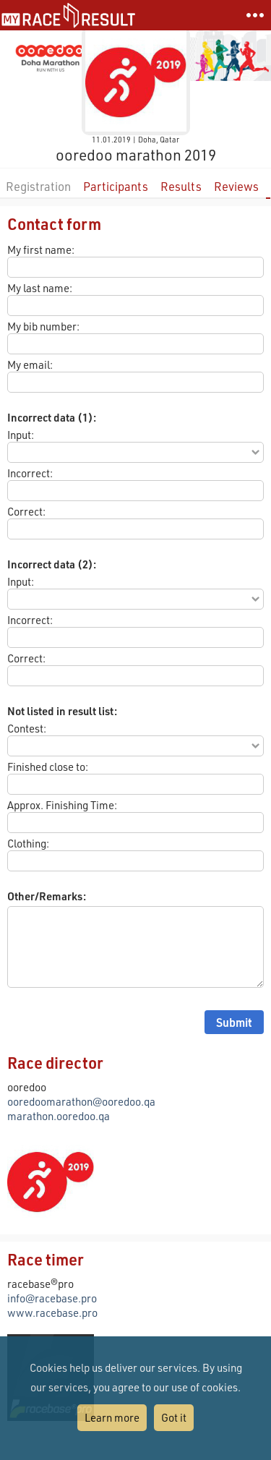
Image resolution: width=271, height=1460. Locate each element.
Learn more (112, 1417)
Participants (115, 186)
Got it (173, 1417)
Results (181, 186)
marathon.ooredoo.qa (58, 1116)
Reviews (236, 186)
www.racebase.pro (52, 1312)
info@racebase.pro (52, 1298)
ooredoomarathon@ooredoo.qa (81, 1101)
